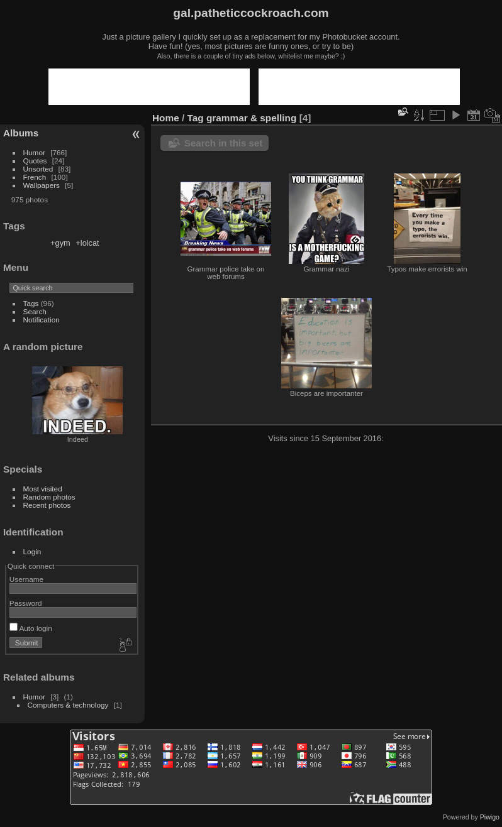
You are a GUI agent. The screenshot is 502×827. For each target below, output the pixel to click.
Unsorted (38, 169)
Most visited (42, 489)
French (35, 177)
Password (25, 603)
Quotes (35, 160)
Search (35, 311)
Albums (20, 133)
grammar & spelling (251, 117)
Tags (31, 303)
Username (26, 579)
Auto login (30, 628)
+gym (60, 243)
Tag (195, 117)
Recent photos (47, 505)
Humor (34, 152)
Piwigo (489, 817)
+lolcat (87, 243)
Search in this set (223, 143)
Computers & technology (68, 705)
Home (165, 117)
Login (32, 551)
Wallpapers (41, 185)
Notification (41, 319)
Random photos (49, 497)
